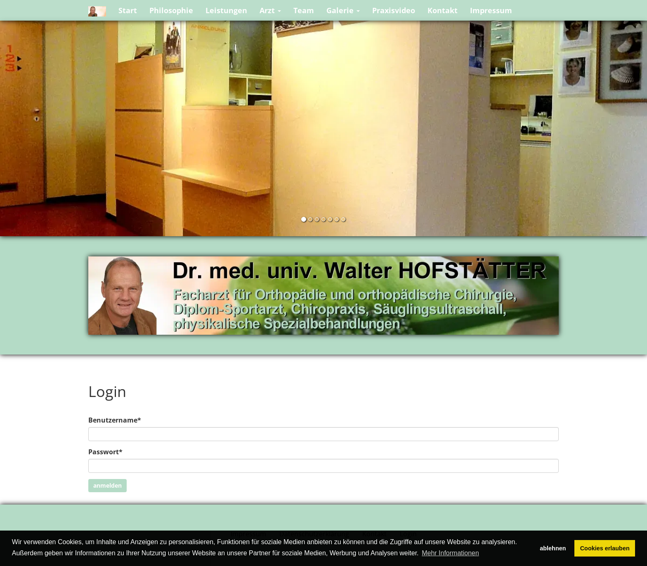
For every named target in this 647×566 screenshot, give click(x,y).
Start (127, 10)
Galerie (343, 10)
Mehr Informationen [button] (450, 553)
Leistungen (226, 10)
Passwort (105, 451)
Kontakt (442, 10)
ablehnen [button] (553, 548)
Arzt (270, 10)
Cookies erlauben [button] (605, 548)
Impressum (491, 10)
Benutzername (114, 420)
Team (303, 10)
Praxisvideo (393, 10)
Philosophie (171, 10)
